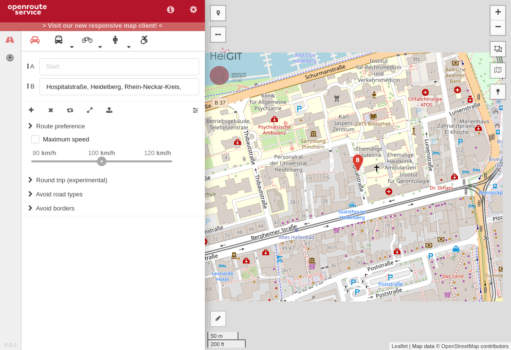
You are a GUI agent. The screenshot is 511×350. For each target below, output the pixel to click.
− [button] (498, 27)
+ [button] (498, 13)
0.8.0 (10, 345)
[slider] (102, 161)
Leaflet (400, 346)
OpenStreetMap (460, 346)
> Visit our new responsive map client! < (102, 25)
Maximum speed (66, 139)
